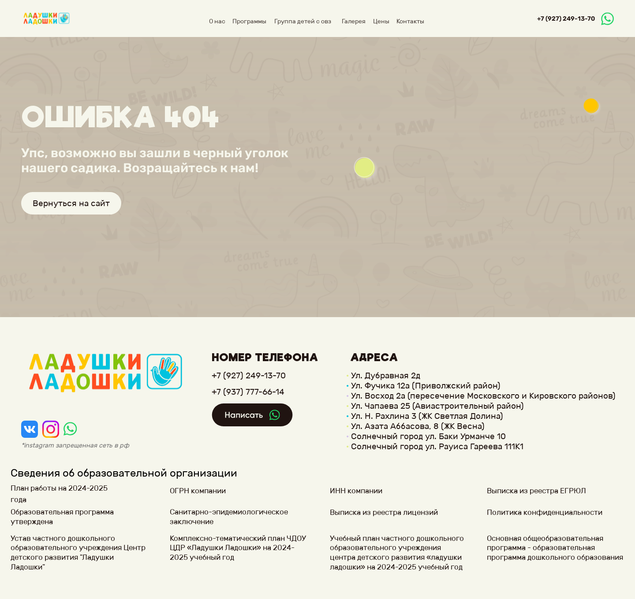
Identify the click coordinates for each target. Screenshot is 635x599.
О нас (217, 21)
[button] (68, 517)
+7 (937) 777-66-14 (248, 392)
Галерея (354, 21)
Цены (381, 21)
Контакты (410, 21)
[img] (29, 429)
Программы (249, 21)
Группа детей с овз (302, 21)
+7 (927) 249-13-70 (566, 18)
